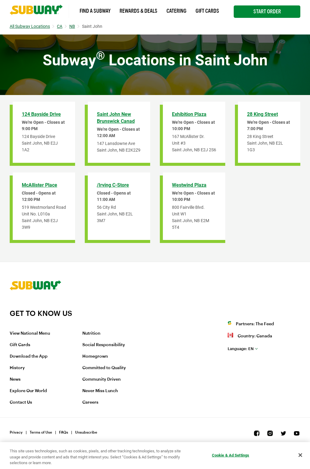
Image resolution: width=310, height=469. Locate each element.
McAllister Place (39, 185)
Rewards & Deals (138, 11)
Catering (176, 11)
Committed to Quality (104, 368)
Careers (90, 402)
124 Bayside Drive (41, 114)
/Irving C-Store (113, 185)
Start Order (267, 11)
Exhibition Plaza (189, 114)
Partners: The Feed (255, 324)
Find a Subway (95, 11)
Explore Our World (28, 391)
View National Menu (30, 333)
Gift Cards (207, 11)
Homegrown (95, 356)
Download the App (29, 356)
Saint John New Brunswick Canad (116, 117)
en (241, 349)
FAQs (63, 432)
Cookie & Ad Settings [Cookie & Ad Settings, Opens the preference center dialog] (230, 455)
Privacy (16, 432)
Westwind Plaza (189, 185)
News (15, 379)
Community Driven (101, 379)
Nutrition (91, 333)
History (17, 368)
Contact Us (21, 402)
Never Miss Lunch (100, 391)
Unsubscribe (86, 432)
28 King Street (262, 114)
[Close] (300, 455)
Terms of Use (41, 432)
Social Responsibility (103, 345)
